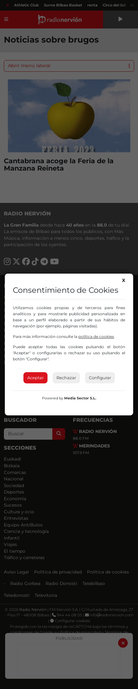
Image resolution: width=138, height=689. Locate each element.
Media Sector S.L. (80, 398)
